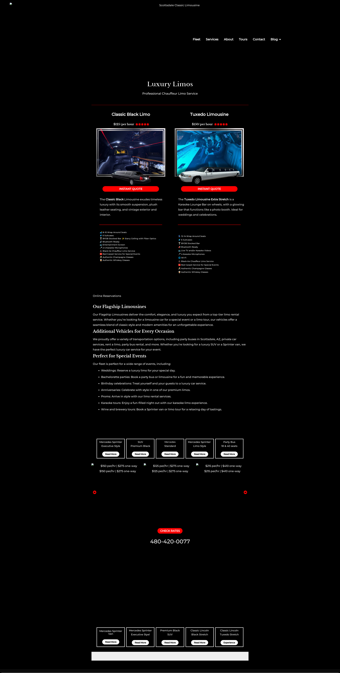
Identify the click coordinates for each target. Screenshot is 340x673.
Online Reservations (107, 251)
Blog (276, 39)
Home (177, 647)
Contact (259, 39)
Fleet (196, 39)
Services (212, 39)
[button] (94, 447)
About (228, 39)
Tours (243, 39)
